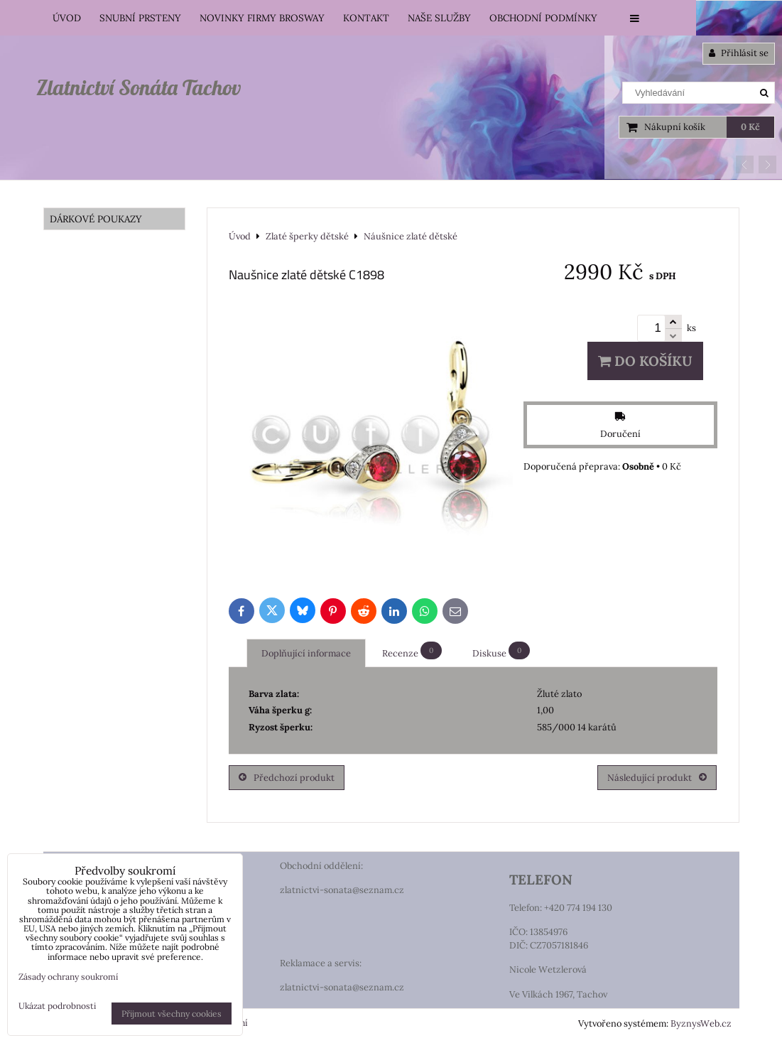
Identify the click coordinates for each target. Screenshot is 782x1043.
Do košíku (645, 360)
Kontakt (366, 17)
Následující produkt (657, 778)
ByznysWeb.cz (701, 1023)
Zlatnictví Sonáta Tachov (138, 87)
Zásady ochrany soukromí (68, 976)
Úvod (67, 17)
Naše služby (439, 17)
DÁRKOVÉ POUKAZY (96, 218)
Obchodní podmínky (543, 17)
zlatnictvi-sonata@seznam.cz (342, 890)
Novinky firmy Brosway (262, 17)
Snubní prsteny (140, 17)
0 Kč (750, 127)
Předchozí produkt (287, 778)
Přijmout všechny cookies (171, 1013)
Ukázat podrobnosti (57, 1005)
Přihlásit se (739, 53)
